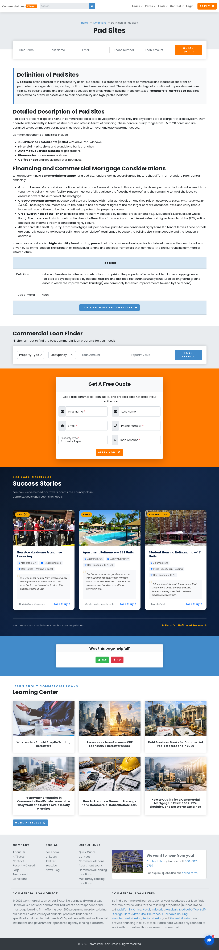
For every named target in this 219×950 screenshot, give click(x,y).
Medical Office (189, 910)
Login (189, 6)
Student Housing (180, 918)
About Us (19, 852)
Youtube (51, 865)
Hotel (127, 914)
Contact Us (154, 861)
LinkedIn (51, 857)
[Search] (64, 6)
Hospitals (171, 910)
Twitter (51, 861)
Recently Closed (24, 865)
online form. (190, 873)
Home (85, 22)
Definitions (99, 22)
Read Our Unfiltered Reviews (184, 625)
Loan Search (188, 355)
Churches (153, 914)
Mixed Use (139, 914)
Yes (102, 659)
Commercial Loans (91, 861)
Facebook (52, 852)
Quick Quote (188, 50)
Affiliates (18, 857)
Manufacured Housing (126, 918)
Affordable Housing (175, 914)
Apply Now (109, 452)
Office (137, 910)
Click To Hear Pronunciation (109, 307)
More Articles (30, 822)
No (117, 659)
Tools (161, 6)
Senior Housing (152, 918)
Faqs (16, 870)
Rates (149, 6)
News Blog (53, 870)
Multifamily (124, 910)
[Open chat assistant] (209, 940)
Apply (207, 6)
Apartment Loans (91, 865)
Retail (146, 910)
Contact (175, 6)
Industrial (158, 910)
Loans (136, 6)
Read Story (62, 604)
